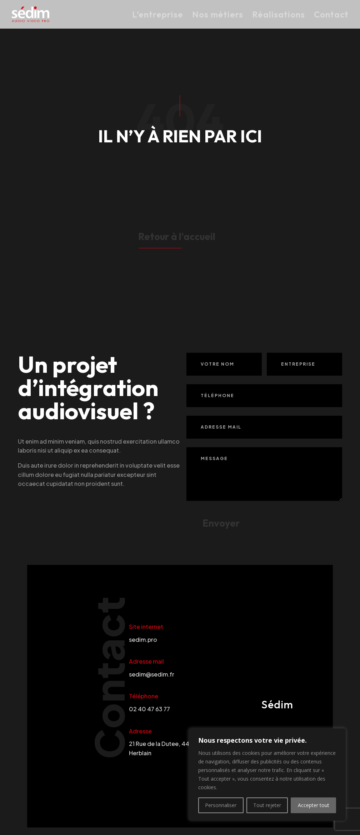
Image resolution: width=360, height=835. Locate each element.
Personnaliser (220, 805)
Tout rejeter (267, 805)
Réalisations (278, 15)
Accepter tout (313, 805)
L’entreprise (157, 15)
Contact (331, 15)
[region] (267, 774)
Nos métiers (217, 15)
